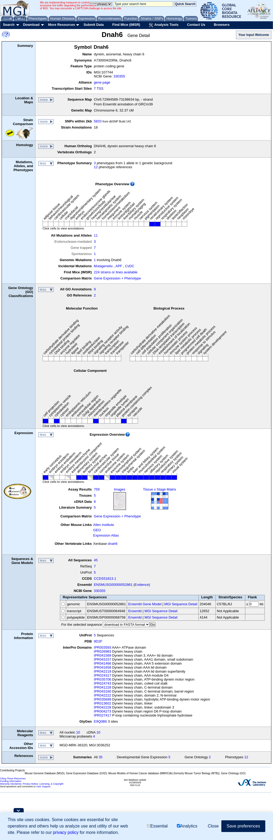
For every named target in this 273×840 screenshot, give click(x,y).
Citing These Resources (13, 778)
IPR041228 (102, 687)
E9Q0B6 (100, 721)
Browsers (222, 25)
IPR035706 (102, 679)
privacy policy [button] (66, 832)
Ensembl (135, 611)
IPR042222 (102, 695)
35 (100, 757)
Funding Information (10, 781)
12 (95, 167)
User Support (43, 786)
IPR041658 (102, 667)
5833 (97, 121)
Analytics (187, 826)
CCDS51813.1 (105, 578)
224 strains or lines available (115, 272)
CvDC (129, 266)
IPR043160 (102, 691)
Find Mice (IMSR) (126, 25)
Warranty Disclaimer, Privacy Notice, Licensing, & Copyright (31, 784)
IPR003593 (102, 647)
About (6, 18)
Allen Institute (103, 525)
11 (95, 235)
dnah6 (112, 544)
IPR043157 (102, 659)
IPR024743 (102, 683)
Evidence (142, 585)
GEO (97, 530)
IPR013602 (102, 703)
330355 (119, 76)
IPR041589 (102, 655)
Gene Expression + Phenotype (117, 278)
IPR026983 (102, 651)
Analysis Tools (163, 25)
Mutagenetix (103, 266)
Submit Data (94, 25)
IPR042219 (102, 671)
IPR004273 (102, 711)
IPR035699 (102, 699)
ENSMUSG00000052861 (113, 585)
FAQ (24, 18)
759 (97, 489)
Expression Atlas (106, 535)
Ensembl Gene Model (144, 604)
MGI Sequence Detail (180, 604)
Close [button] (213, 826)
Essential (157, 826)
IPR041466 (102, 663)
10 (78, 732)
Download (31, 25)
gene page (102, 82)
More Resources (61, 25)
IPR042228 (102, 707)
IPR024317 (102, 675)
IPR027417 (102, 715)
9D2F (98, 641)
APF (118, 266)
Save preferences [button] (243, 826)
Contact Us (196, 25)
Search (8, 25)
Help (15, 18)
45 (95, 560)
